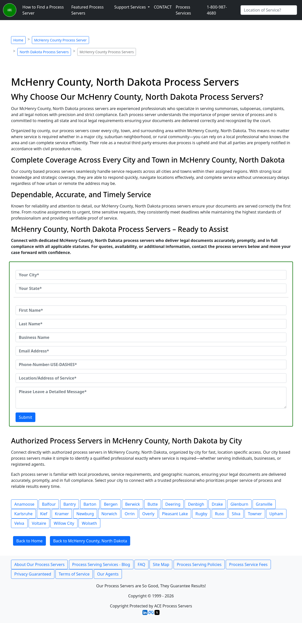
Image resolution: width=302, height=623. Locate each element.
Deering (172, 504)
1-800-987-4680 (217, 10)
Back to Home (29, 541)
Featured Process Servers (87, 10)
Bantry (69, 504)
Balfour (49, 504)
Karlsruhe (23, 513)
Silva (236, 513)
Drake (217, 504)
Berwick (132, 504)
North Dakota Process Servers (44, 51)
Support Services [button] (130, 7)
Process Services (183, 10)
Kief (43, 513)
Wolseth (89, 523)
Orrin (130, 513)
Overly (148, 513)
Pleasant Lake (175, 513)
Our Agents (108, 574)
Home (18, 40)
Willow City (64, 523)
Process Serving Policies (199, 564)
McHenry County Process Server (60, 40)
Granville (264, 504)
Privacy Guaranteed (32, 574)
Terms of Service (74, 574)
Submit (25, 417)
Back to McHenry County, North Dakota (90, 541)
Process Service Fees (248, 564)
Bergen (111, 504)
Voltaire (39, 523)
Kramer (62, 513)
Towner (255, 513)
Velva (19, 523)
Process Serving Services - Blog (101, 564)
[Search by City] (269, 10)
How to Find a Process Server (43, 10)
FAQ (141, 564)
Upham (276, 513)
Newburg (85, 513)
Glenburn (239, 504)
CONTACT (163, 7)
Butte (152, 504)
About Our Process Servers (39, 564)
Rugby (201, 513)
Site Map (161, 564)
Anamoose (24, 504)
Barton (90, 504)
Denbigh (196, 504)
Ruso (219, 513)
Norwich (109, 513)
